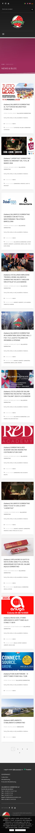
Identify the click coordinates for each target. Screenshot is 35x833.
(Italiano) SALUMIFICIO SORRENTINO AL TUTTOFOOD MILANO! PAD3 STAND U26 (17, 106)
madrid (20, 362)
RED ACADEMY (24, 472)
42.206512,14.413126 (10, 799)
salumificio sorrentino (20, 241)
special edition (8, 589)
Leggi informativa (20, 830)
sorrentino (17, 183)
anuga (15, 643)
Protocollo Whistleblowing (8, 782)
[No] (33, 824)
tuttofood (16, 127)
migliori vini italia (13, 418)
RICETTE (6, 474)
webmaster (20, 726)
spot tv (28, 183)
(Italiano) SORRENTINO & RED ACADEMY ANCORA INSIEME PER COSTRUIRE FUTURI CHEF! (15, 449)
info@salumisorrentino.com (13, 797)
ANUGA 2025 (12, 645)
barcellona (24, 244)
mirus (10, 530)
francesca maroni (9, 304)
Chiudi (11, 830)
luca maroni (27, 302)
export (29, 241)
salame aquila (18, 587)
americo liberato (8, 244)
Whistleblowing (5, 779)
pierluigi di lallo (17, 530)
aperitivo (22, 183)
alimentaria (17, 244)
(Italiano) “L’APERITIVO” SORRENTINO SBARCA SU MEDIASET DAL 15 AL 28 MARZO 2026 (17, 160)
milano (22, 127)
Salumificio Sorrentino (24, 113)
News (14, 123)
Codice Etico (4, 777)
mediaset (6, 185)
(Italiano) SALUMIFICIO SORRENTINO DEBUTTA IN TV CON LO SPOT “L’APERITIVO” (17, 505)
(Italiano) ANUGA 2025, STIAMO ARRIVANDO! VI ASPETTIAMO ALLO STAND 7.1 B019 (16, 620)
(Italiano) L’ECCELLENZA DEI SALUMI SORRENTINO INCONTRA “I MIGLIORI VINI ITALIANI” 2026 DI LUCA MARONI (17, 393)
